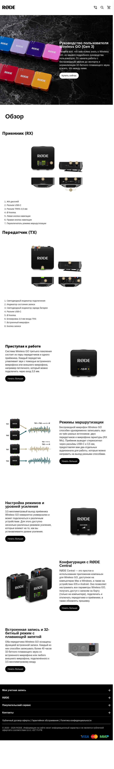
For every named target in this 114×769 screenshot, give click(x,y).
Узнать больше (15, 378)
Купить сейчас (69, 75)
